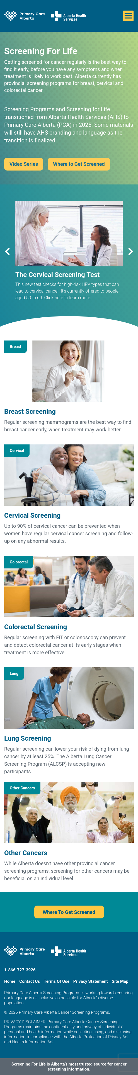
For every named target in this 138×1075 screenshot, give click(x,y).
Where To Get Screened (69, 912)
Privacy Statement (90, 981)
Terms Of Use (56, 981)
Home (9, 981)
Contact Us (29, 981)
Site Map (120, 981)
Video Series (23, 164)
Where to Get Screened (79, 164)
